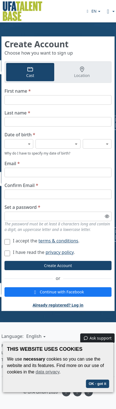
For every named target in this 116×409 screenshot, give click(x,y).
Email (12, 163)
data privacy (47, 372)
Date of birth (19, 134)
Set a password (22, 207)
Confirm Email (21, 185)
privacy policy (60, 252)
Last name (17, 113)
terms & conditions (58, 241)
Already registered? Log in (58, 305)
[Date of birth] (18, 144)
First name (17, 91)
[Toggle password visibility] (107, 216)
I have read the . (39, 252)
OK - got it (97, 384)
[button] (92, 11)
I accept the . (41, 241)
